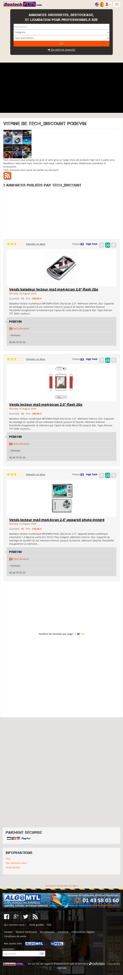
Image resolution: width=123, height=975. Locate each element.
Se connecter (47, 931)
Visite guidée (13, 867)
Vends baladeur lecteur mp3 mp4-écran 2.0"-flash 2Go (53, 289)
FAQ (8, 858)
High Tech (91, 244)
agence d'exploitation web (59, 963)
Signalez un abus (35, 244)
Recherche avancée (61, 49)
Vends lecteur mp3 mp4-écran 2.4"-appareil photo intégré (57, 519)
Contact (8, 931)
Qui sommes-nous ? (17, 863)
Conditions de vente (15, 936)
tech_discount (21, 328)
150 (82, 633)
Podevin (15, 321)
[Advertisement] (61, 87)
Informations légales (83, 931)
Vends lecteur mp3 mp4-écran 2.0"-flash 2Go (45, 404)
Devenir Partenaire (26, 931)
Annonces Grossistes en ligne (61, 885)
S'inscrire (63, 931)
